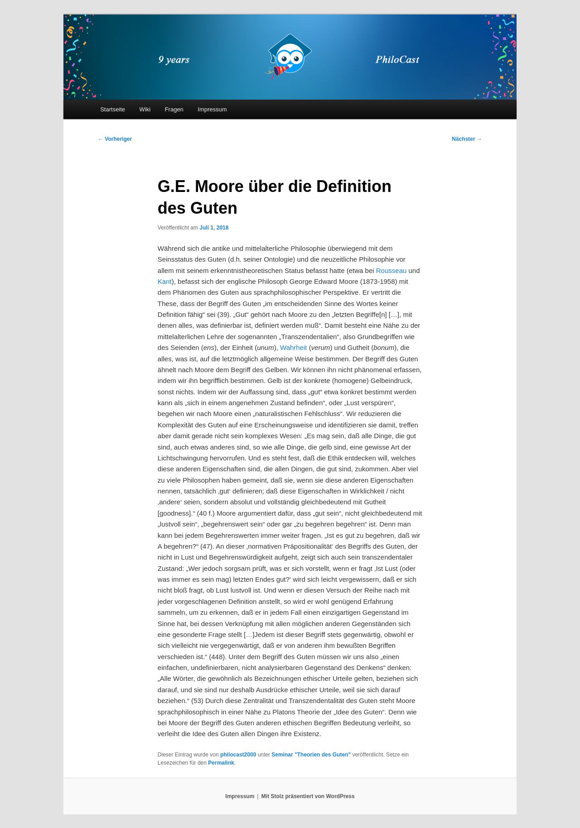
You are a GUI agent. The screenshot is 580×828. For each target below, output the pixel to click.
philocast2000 (238, 754)
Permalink (221, 763)
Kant (165, 281)
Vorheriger (115, 139)
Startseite (112, 109)
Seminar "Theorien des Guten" (311, 754)
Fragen (174, 109)
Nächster (467, 139)
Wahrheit (293, 347)
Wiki (145, 109)
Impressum (212, 109)
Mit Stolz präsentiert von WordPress (308, 796)
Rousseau (391, 270)
